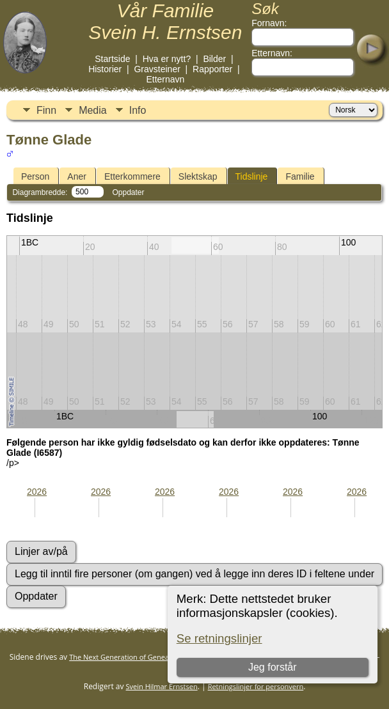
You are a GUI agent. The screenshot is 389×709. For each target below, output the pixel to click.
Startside (112, 59)
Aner (76, 176)
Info (138, 110)
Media (93, 110)
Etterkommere (132, 176)
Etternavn (165, 79)
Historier (105, 69)
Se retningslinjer (219, 638)
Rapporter (212, 69)
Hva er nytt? (167, 59)
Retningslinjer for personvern (256, 686)
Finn (46, 110)
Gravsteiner (157, 69)
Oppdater (128, 192)
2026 (37, 492)
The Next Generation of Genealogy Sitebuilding (146, 657)
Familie (299, 176)
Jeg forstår (272, 667)
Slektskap (198, 176)
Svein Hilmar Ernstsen (162, 686)
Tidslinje (251, 176)
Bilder (214, 59)
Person (35, 176)
